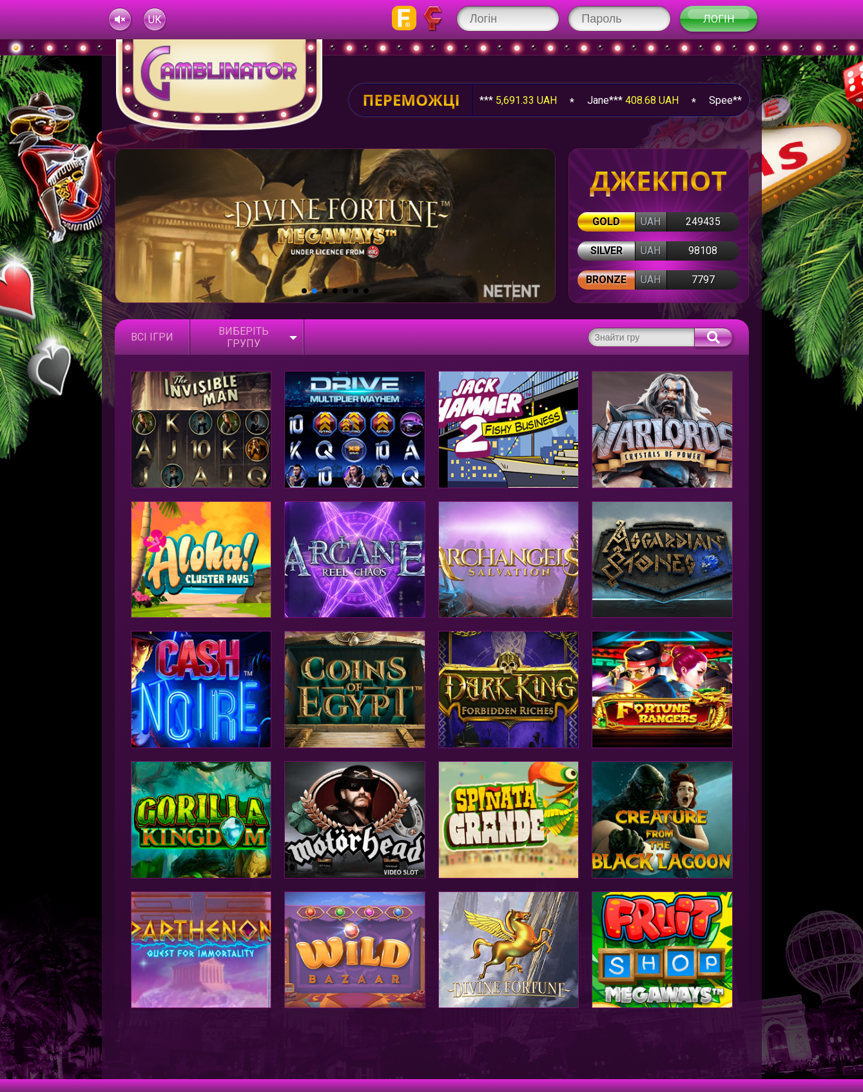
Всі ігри (152, 337)
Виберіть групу (243, 337)
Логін (718, 19)
